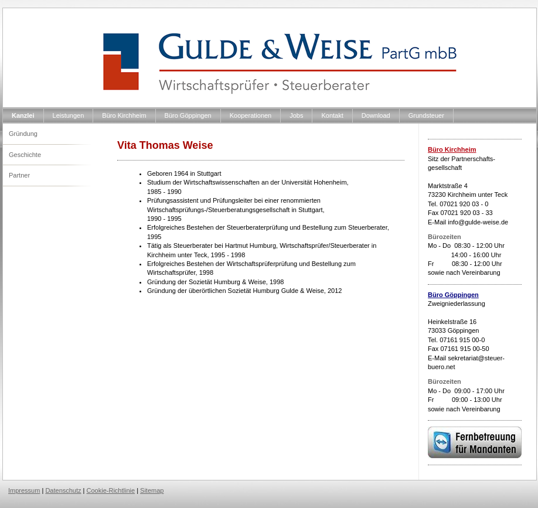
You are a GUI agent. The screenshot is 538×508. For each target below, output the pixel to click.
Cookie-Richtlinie (111, 490)
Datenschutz (63, 490)
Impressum (24, 490)
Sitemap (152, 490)
